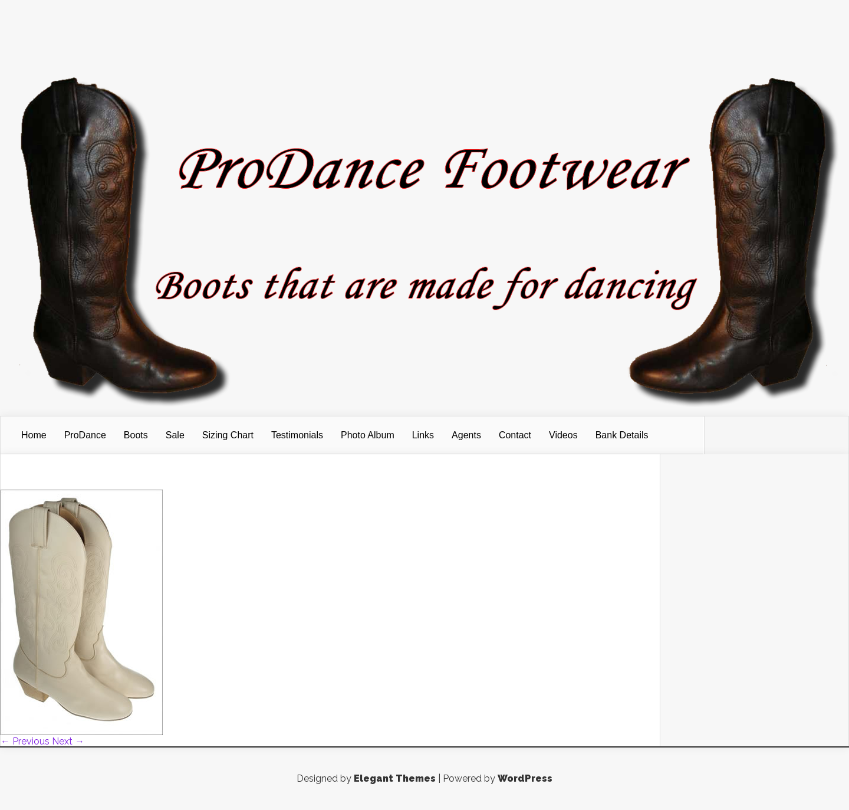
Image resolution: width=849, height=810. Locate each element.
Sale (175, 435)
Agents (466, 435)
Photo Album (367, 435)
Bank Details (622, 435)
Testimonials (297, 435)
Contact (515, 435)
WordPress (525, 778)
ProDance (85, 435)
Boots (136, 435)
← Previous (25, 741)
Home (34, 435)
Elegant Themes (395, 778)
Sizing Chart (228, 435)
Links (423, 435)
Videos (563, 435)
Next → (68, 741)
